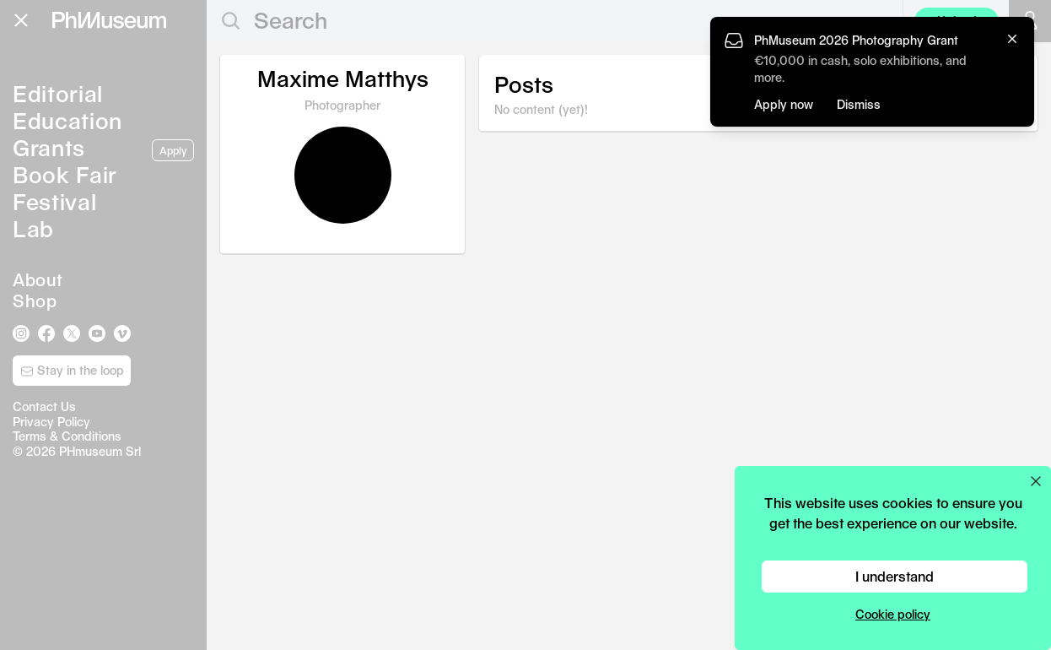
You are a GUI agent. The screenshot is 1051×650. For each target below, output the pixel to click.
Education (67, 120)
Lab (33, 228)
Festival (54, 201)
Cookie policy (892, 614)
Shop (35, 300)
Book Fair (65, 174)
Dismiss (859, 104)
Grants (49, 147)
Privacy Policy (51, 421)
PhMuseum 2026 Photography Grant (856, 40)
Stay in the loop (72, 370)
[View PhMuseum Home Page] (109, 20)
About (38, 279)
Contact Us (44, 406)
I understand (894, 576)
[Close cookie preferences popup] (1035, 481)
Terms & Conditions (67, 436)
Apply (172, 150)
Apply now (783, 104)
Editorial (58, 93)
